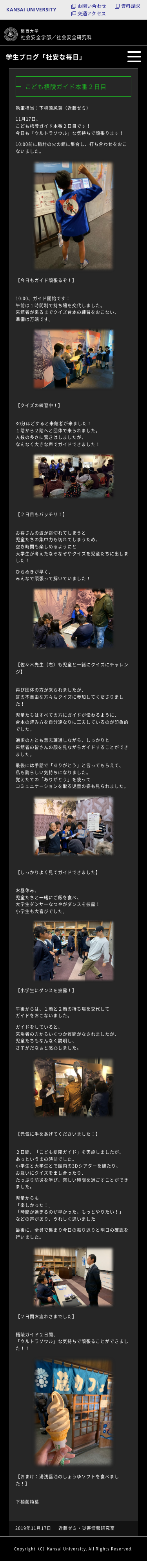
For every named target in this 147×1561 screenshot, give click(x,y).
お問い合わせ (92, 6)
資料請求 (130, 6)
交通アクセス (92, 13)
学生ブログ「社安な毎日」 (46, 56)
